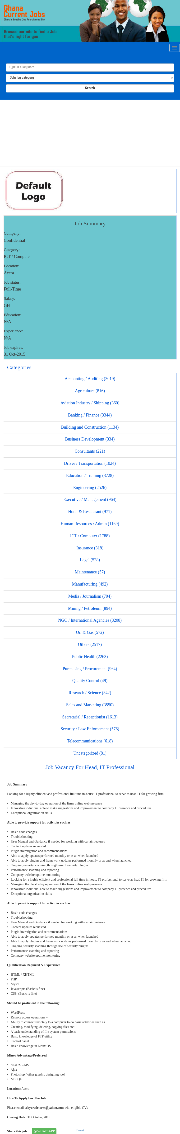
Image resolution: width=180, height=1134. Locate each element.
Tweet (80, 1130)
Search (90, 88)
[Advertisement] (90, 133)
